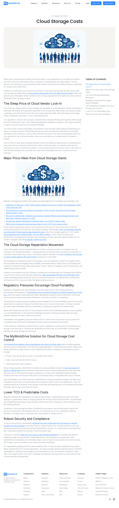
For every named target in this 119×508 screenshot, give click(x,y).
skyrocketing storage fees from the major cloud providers (51, 93)
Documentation (64, 481)
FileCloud (26, 481)
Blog (60, 491)
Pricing (77, 3)
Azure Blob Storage (101, 491)
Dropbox (26, 495)
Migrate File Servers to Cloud (104, 488)
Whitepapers (63, 485)
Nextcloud (26, 485)
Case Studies (63, 488)
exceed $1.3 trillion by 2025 (35, 240)
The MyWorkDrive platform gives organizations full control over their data (32, 344)
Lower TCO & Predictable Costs (98, 111)
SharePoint (26, 491)
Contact (80, 481)
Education (44, 485)
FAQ (60, 495)
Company (80, 478)
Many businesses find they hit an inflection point (60, 275)
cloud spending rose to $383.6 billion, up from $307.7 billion (27, 235)
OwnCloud (26, 488)
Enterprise (44, 478)
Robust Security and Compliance (98, 114)
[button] (35, 3)
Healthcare (44, 481)
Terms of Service (83, 488)
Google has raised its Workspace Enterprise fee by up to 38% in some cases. (35, 221)
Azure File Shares (101, 485)
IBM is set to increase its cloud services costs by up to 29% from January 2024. (37, 224)
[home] (12, 3)
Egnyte (25, 478)
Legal (43, 491)
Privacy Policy (81, 485)
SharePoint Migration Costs (104, 478)
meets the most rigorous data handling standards (39, 435)
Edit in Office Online (47, 495)
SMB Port (98, 481)
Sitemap (80, 491)
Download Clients (65, 478)
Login (87, 3)
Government (45, 488)
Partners (80, 495)
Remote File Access (101, 495)
